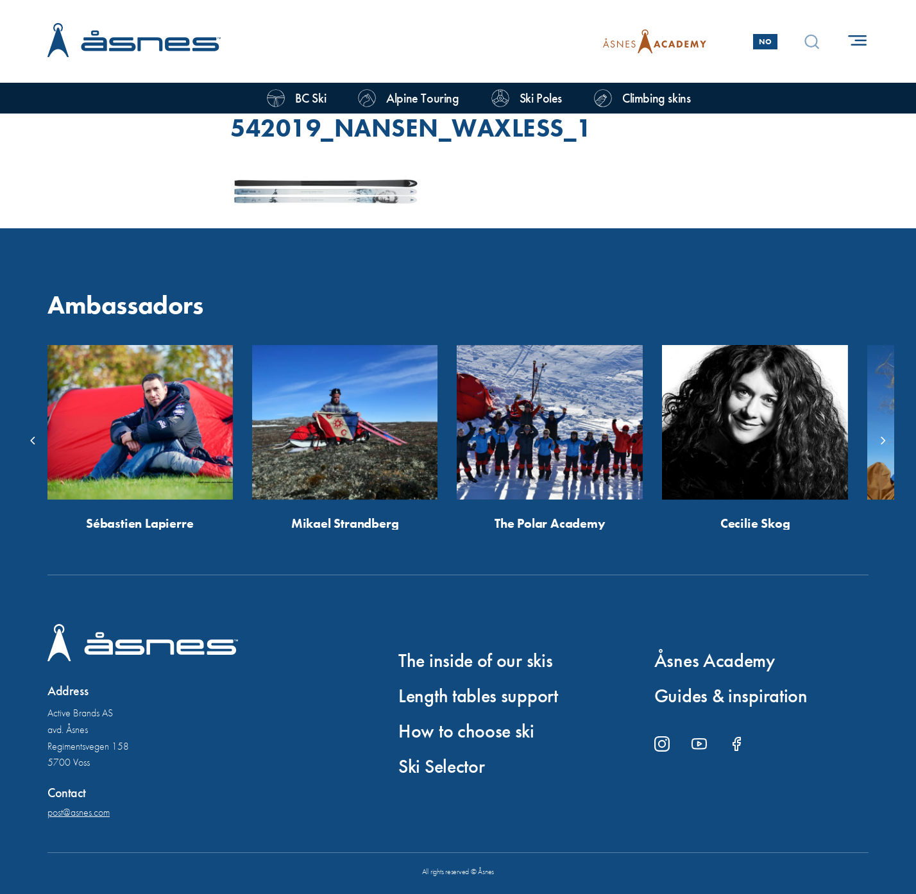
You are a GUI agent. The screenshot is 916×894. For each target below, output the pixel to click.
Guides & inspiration (731, 696)
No (765, 42)
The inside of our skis (475, 660)
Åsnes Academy (714, 660)
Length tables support (478, 696)
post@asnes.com (78, 812)
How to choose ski (466, 731)
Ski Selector (441, 766)
